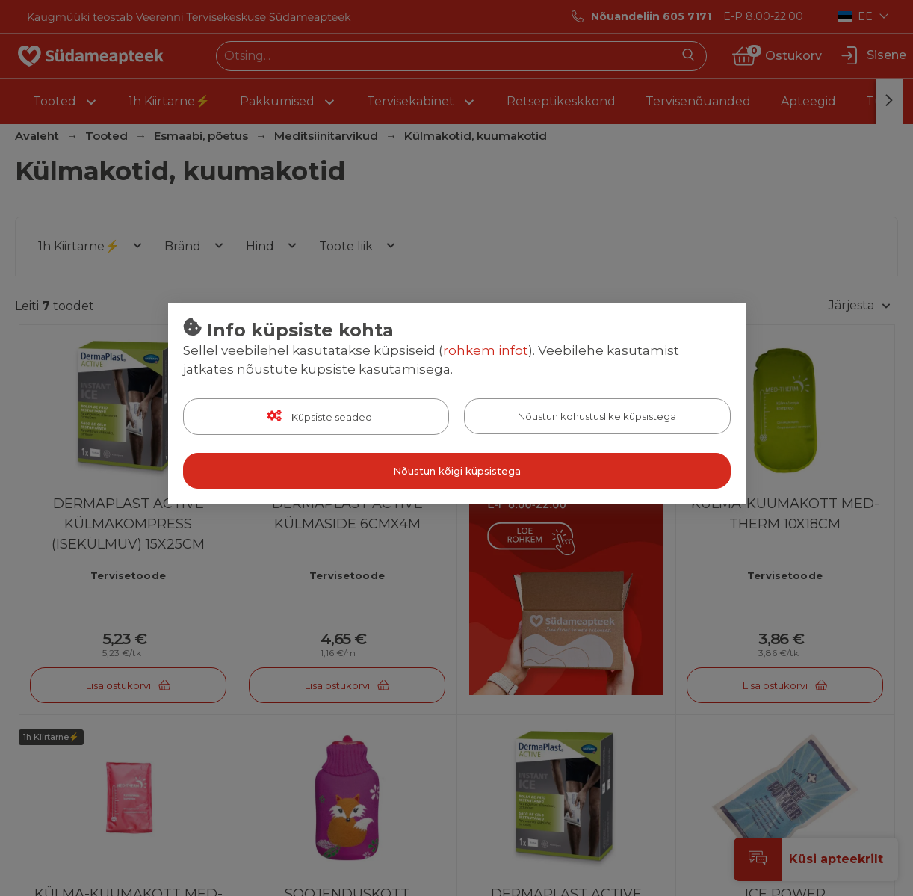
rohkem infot (485, 350)
